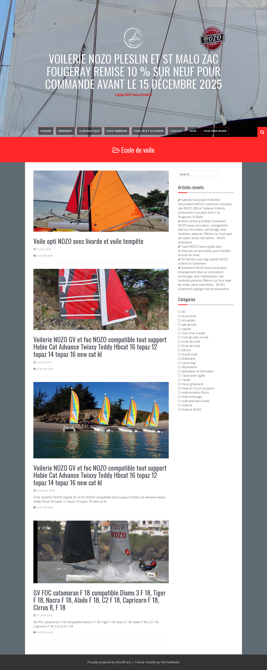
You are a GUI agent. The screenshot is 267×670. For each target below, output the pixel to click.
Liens (193, 131)
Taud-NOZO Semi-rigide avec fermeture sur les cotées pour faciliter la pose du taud (204, 251)
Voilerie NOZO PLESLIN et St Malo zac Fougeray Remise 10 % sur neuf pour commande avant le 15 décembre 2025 (133, 71)
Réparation (189, 367)
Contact (176, 131)
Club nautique (89, 131)
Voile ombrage (116, 131)
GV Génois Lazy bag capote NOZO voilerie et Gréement (203, 261)
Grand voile (189, 354)
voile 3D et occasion (148, 131)
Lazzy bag (188, 363)
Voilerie (45, 131)
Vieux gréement (193, 384)
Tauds (186, 380)
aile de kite (189, 325)
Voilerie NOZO (192, 409)
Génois (186, 350)
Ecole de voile (45, 255)
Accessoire (189, 316)
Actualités (188, 320)
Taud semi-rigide (215, 131)
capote (186, 329)
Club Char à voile (193, 333)
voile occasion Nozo (195, 392)
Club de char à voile (195, 337)
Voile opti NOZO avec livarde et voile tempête (88, 241)
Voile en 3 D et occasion (198, 388)
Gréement (65, 131)
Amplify (151, 662)
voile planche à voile (195, 401)
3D (183, 312)
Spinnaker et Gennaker (198, 371)
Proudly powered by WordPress (109, 662)
